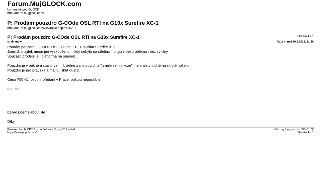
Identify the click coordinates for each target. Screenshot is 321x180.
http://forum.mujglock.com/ (25, 13)
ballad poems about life (26, 112)
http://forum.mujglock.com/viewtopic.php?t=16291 (41, 28)
